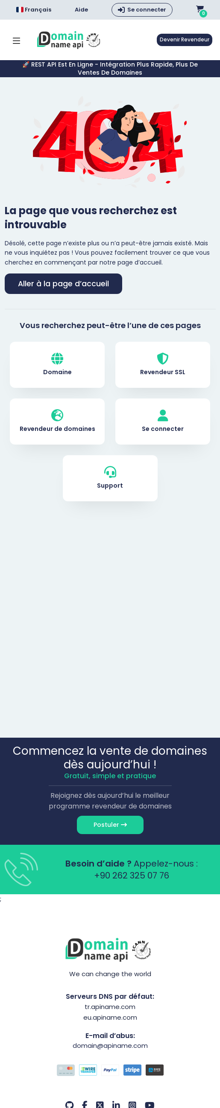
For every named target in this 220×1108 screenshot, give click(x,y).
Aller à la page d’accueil (63, 284)
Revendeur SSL (162, 364)
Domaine (57, 364)
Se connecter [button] (146, 10)
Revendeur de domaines (57, 421)
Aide (81, 10)
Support (110, 478)
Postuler (110, 824)
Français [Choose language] (33, 10)
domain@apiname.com (110, 1045)
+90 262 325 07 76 (131, 875)
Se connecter (163, 421)
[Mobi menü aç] (16, 40)
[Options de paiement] (110, 1071)
